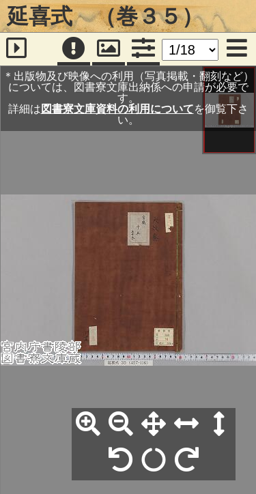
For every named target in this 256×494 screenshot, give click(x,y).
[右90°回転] (186, 460)
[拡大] (88, 424)
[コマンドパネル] (143, 49)
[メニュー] (237, 49)
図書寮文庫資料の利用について (117, 109)
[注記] (73, 49)
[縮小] (120, 424)
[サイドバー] (16, 49)
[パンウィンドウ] (108, 49)
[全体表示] (153, 424)
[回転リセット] (153, 460)
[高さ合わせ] (219, 424)
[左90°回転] (120, 460)
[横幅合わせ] (186, 424)
